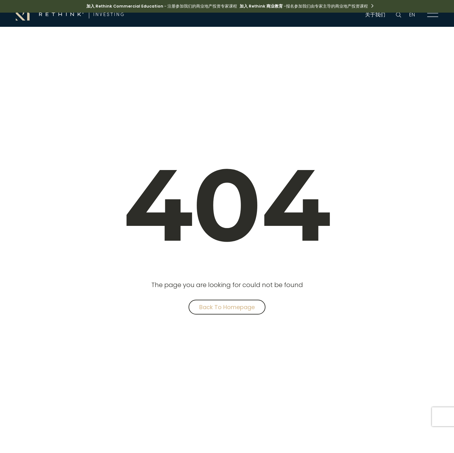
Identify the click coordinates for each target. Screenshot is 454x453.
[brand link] (70, 14)
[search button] (398, 15)
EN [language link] (412, 14)
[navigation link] (433, 15)
